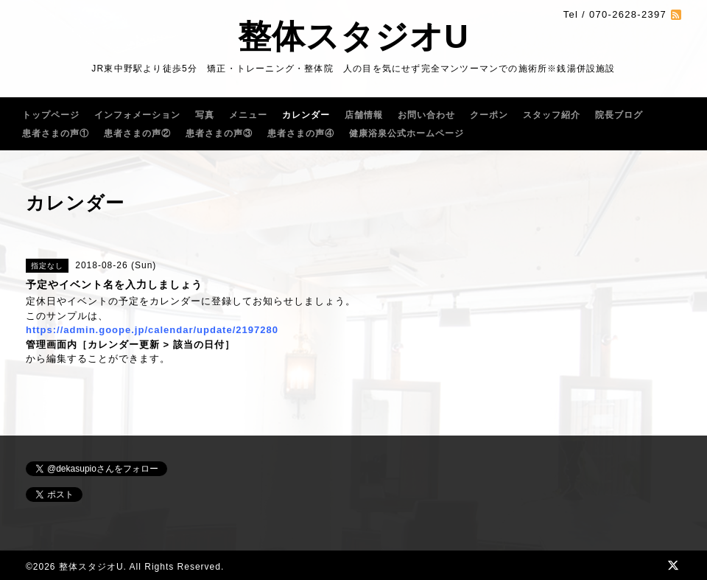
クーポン (489, 115)
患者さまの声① (55, 133)
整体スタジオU (353, 36)
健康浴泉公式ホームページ (406, 133)
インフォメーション (137, 115)
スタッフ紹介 (551, 115)
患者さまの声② (137, 133)
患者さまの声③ (219, 133)
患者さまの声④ (300, 133)
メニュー (248, 115)
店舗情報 (364, 115)
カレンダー (306, 115)
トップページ (51, 115)
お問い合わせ (426, 115)
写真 (204, 115)
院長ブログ (619, 115)
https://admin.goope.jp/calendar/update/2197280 (152, 329)
